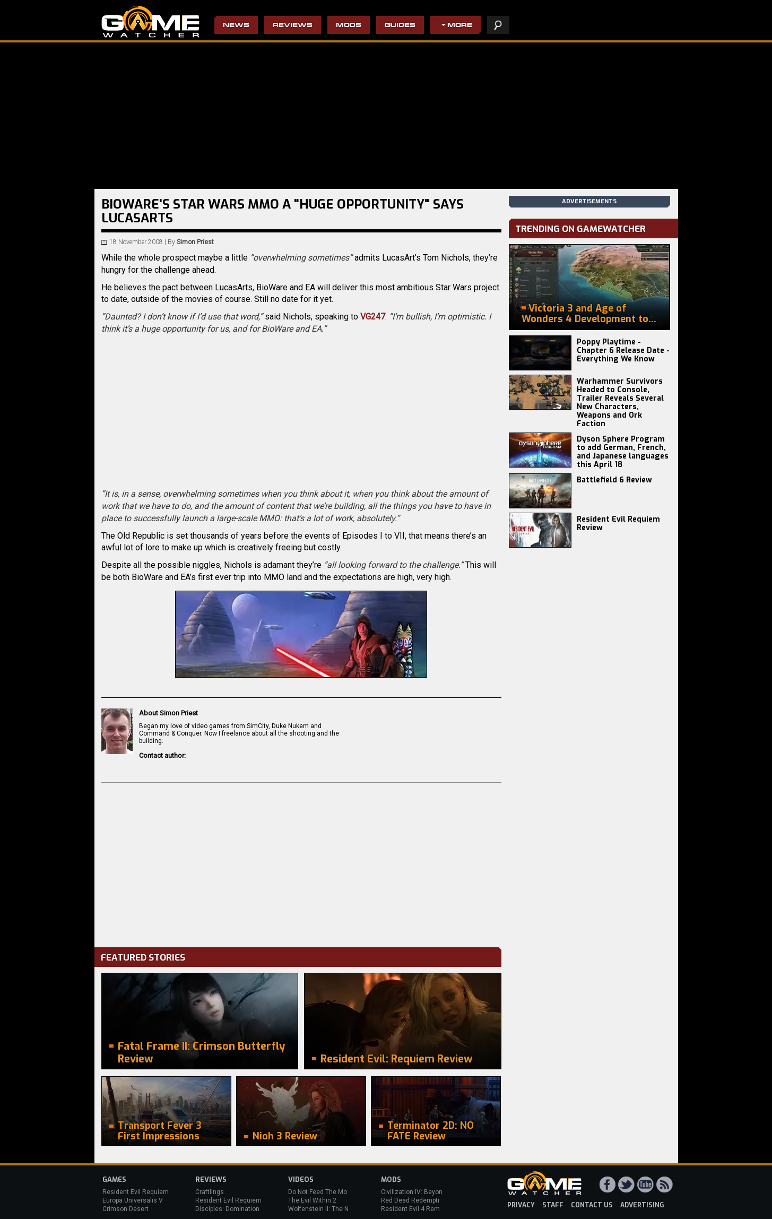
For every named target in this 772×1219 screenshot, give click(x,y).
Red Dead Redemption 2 (416, 1200)
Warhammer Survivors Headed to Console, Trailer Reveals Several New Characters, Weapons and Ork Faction (620, 402)
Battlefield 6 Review (614, 480)
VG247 (372, 317)
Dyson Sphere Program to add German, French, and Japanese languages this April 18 (623, 452)
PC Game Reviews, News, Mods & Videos (150, 22)
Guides (400, 26)
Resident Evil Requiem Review (618, 523)
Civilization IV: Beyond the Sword (429, 1192)
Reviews (293, 26)
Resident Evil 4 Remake (415, 1209)
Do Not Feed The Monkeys (326, 1192)
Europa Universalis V (132, 1200)
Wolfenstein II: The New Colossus (337, 1209)
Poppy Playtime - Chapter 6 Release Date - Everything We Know (623, 350)
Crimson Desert (125, 1209)
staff (552, 1205)
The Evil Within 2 (312, 1200)
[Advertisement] (301, 862)
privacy (521, 1205)
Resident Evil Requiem (135, 1192)
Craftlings (209, 1192)
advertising (642, 1205)
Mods (348, 26)
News (236, 26)
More (459, 26)
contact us (592, 1205)
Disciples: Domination (227, 1209)
